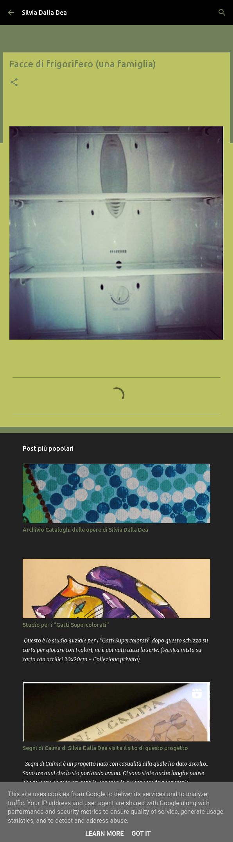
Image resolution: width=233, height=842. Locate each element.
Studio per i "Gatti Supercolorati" (66, 625)
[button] (14, 82)
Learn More (104, 833)
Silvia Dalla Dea (44, 12)
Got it (141, 833)
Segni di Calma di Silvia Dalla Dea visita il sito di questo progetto (105, 748)
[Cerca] (222, 12)
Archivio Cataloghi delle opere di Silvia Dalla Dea (85, 530)
